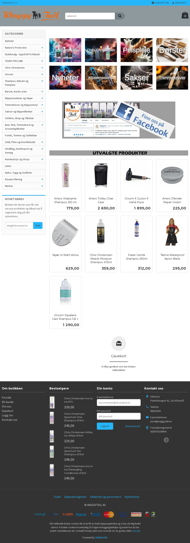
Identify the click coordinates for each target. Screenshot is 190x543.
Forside (6, 397)
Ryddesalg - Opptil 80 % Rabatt (22, 54)
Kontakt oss (9, 420)
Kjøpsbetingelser (75, 497)
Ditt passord (104, 410)
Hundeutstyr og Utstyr (17, 159)
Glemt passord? (133, 426)
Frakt (57, 497)
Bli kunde (8, 402)
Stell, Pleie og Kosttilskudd (20, 142)
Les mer (136, 530)
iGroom (9, 74)
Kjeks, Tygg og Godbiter (18, 172)
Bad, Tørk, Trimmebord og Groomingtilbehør (19, 126)
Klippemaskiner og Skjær (19, 98)
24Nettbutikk (101, 537)
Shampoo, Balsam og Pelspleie (16, 82)
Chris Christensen (14, 67)
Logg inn (7, 415)
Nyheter (9, 41)
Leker (8, 166)
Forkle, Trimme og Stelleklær (21, 135)
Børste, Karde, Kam (16, 91)
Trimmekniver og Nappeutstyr (21, 104)
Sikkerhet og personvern (105, 497)
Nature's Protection (16, 47)
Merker (9, 186)
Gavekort (8, 411)
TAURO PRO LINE (14, 61)
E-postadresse (105, 397)
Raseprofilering (13, 179)
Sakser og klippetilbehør (18, 111)
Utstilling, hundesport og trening (18, 150)
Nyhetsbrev (132, 497)
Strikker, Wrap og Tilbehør (19, 118)
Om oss (6, 406)
